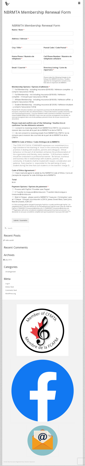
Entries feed (9, 287)
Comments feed (11, 290)
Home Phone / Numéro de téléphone (23, 57)
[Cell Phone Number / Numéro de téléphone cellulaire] (58, 62)
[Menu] (79, 3)
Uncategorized (10, 272)
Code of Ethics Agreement (24, 170)
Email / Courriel (19, 67)
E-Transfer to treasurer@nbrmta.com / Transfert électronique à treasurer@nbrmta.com (39, 193)
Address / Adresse (20, 39)
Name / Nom (18, 30)
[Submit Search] (5, 228)
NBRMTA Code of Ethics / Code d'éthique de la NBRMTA (35, 142)
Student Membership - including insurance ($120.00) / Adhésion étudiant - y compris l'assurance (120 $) (42, 105)
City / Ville (17, 48)
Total (14, 180)
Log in (7, 284)
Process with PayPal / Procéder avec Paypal (32, 189)
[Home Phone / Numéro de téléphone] (26, 62)
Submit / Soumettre (20, 220)
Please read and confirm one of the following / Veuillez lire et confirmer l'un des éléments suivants (38, 124)
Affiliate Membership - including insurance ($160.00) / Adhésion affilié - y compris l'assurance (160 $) (42, 100)
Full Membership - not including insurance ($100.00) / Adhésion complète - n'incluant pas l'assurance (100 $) (39, 95)
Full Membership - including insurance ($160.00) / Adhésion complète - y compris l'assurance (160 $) (42, 90)
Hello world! (9, 240)
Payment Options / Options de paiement (30, 187)
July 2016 (8, 260)
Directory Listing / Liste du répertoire (55, 68)
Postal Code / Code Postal (55, 48)
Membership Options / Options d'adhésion (31, 87)
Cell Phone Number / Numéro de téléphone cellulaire (58, 57)
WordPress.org (10, 294)
